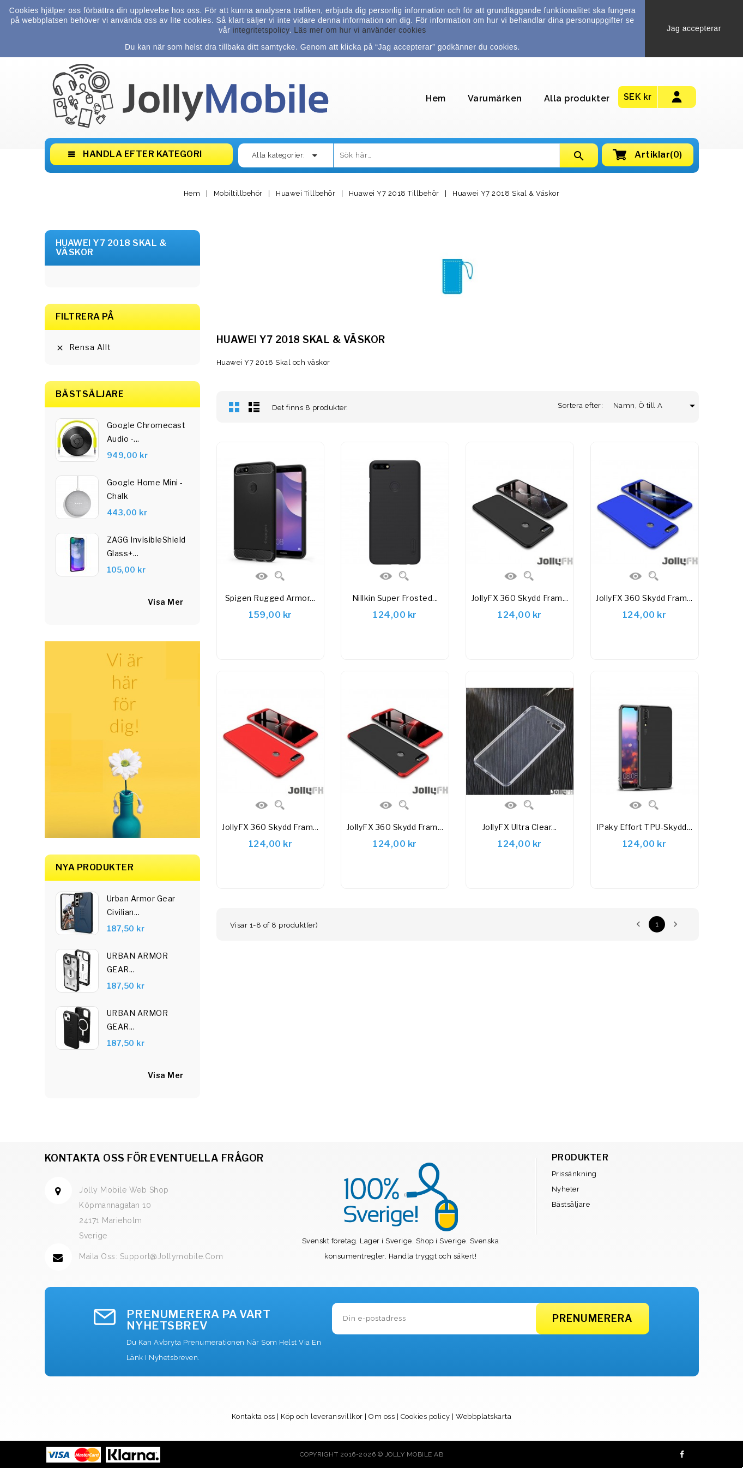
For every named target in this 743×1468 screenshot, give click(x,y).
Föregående (638, 924)
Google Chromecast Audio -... (146, 431)
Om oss (382, 1416)
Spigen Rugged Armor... (270, 598)
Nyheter (566, 1189)
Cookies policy (425, 1416)
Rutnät (234, 406)
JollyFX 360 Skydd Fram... (520, 598)
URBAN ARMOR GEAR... (137, 962)
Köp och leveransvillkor (322, 1416)
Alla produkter (577, 98)
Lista (254, 406)
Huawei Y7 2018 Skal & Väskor (111, 248)
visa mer (166, 601)
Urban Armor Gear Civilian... (141, 905)
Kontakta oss (253, 1416)
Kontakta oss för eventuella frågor (154, 1158)
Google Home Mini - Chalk (145, 489)
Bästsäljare (571, 1204)
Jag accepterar (694, 28)
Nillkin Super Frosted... (395, 598)
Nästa (675, 924)
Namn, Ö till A (642, 405)
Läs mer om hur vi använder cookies (360, 30)
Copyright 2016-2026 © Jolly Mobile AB (372, 1454)
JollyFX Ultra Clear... (519, 827)
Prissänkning (574, 1174)
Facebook (682, 1454)
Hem (436, 98)
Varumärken (495, 98)
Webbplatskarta (483, 1416)
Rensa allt (83, 347)
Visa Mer (166, 1075)
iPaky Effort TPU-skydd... (644, 827)
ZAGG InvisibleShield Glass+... (146, 546)
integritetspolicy (260, 30)
